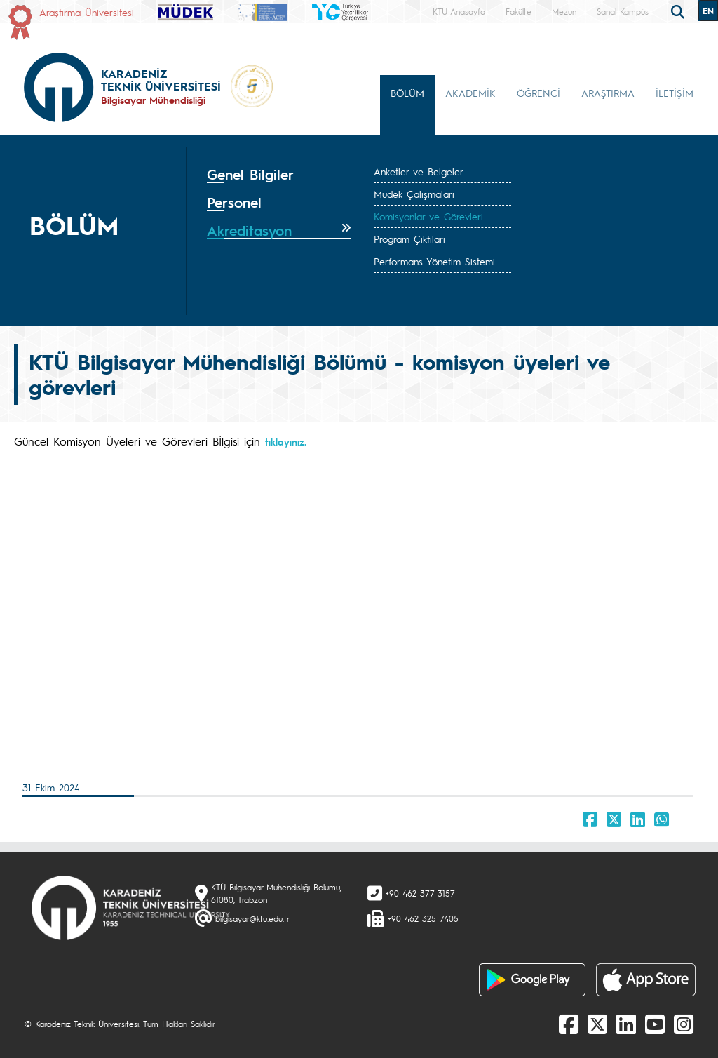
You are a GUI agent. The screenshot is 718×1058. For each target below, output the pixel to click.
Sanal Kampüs (623, 11)
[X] (597, 1023)
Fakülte (518, 11)
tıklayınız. (285, 441)
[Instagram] (683, 1023)
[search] (679, 10)
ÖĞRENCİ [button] (538, 92)
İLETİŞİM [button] (674, 92)
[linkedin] (626, 1023)
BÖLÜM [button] (407, 92)
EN (708, 10)
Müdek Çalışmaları (414, 193)
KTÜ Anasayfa (459, 11)
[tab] (279, 175)
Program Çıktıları (409, 238)
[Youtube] (655, 1023)
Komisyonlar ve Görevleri (428, 216)
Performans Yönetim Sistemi (434, 261)
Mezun (564, 11)
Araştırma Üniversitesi (86, 12)
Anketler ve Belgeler (418, 171)
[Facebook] (568, 1023)
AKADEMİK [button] (470, 92)
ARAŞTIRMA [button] (608, 92)
